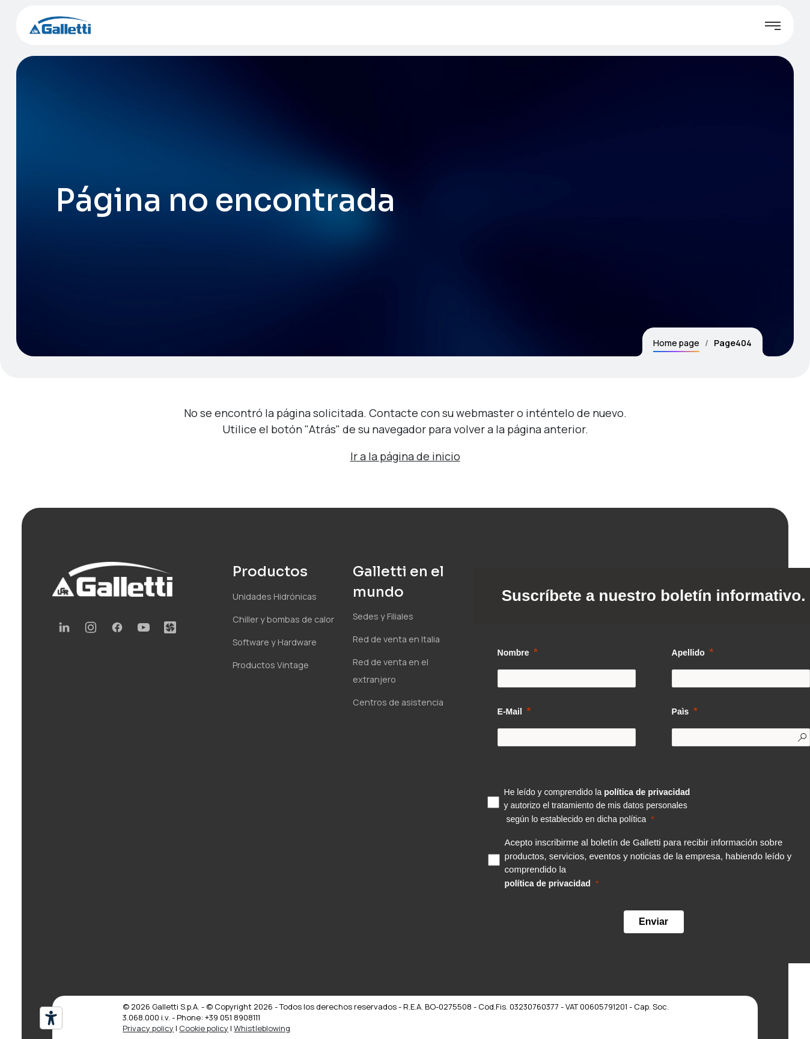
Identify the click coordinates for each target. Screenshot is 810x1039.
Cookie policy (203, 1028)
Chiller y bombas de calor (283, 619)
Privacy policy (148, 1028)
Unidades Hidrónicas (275, 596)
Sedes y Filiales (383, 616)
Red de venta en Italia (396, 639)
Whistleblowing (262, 1028)
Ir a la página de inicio (405, 456)
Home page (676, 343)
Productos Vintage (271, 665)
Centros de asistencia (398, 702)
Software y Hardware (275, 642)
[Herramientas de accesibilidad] (51, 1018)
